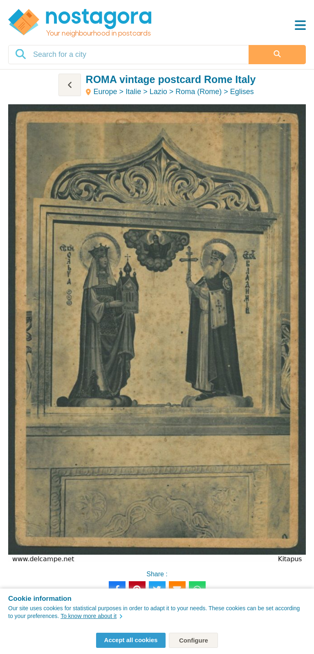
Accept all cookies (131, 639)
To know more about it (91, 616)
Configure (193, 640)
